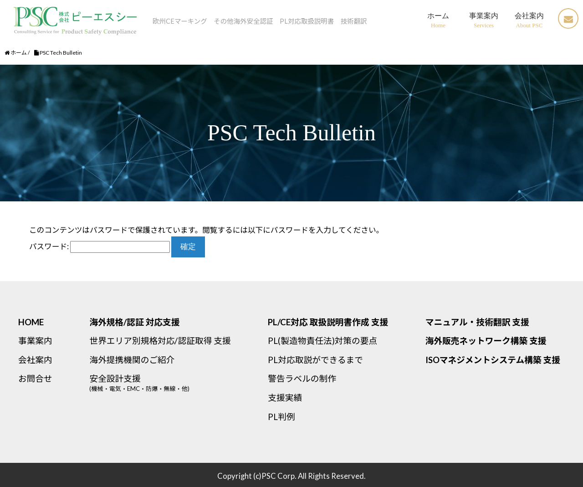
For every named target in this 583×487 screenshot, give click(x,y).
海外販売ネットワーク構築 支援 (486, 341)
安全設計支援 (176, 386)
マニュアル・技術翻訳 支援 (477, 322)
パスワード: (99, 246)
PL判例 (281, 417)
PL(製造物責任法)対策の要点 (322, 341)
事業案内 (35, 341)
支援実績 (285, 398)
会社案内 (35, 360)
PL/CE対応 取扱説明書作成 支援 (328, 322)
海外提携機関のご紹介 (131, 360)
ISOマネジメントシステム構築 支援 (492, 360)
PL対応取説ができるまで (315, 360)
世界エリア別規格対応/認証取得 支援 (159, 341)
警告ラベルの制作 (302, 379)
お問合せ (35, 379)
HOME (31, 322)
